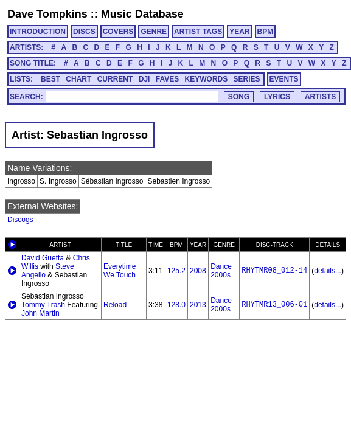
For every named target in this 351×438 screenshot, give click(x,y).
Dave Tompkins (47, 14)
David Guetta (42, 258)
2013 (198, 305)
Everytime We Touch (119, 270)
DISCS (84, 31)
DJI (144, 79)
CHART (78, 79)
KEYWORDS (206, 79)
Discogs (20, 219)
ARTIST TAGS (198, 31)
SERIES (247, 79)
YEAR (239, 31)
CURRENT (115, 79)
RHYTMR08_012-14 (274, 270)
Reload (115, 305)
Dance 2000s (221, 270)
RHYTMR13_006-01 (274, 305)
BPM (265, 31)
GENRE (154, 31)
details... (327, 270)
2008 (198, 270)
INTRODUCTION (38, 31)
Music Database (142, 14)
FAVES (167, 79)
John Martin (40, 313)
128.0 (176, 305)
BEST (50, 79)
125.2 (176, 270)
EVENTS (284, 79)
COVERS (118, 31)
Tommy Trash (43, 305)
